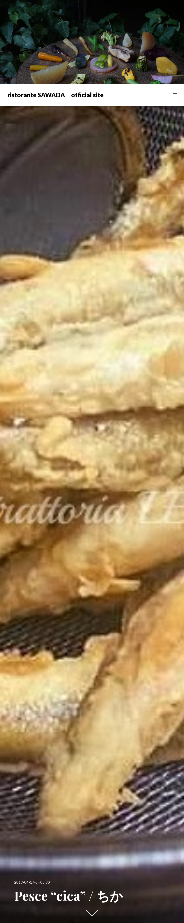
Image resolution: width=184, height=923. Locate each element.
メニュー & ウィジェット (175, 100)
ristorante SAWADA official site (55, 95)
